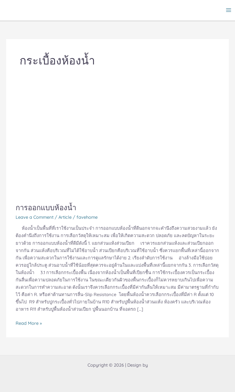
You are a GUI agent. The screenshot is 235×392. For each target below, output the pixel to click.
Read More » (29, 323)
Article (65, 217)
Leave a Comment (35, 217)
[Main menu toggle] (228, 10)
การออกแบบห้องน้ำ (46, 207)
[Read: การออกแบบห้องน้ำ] (117, 142)
